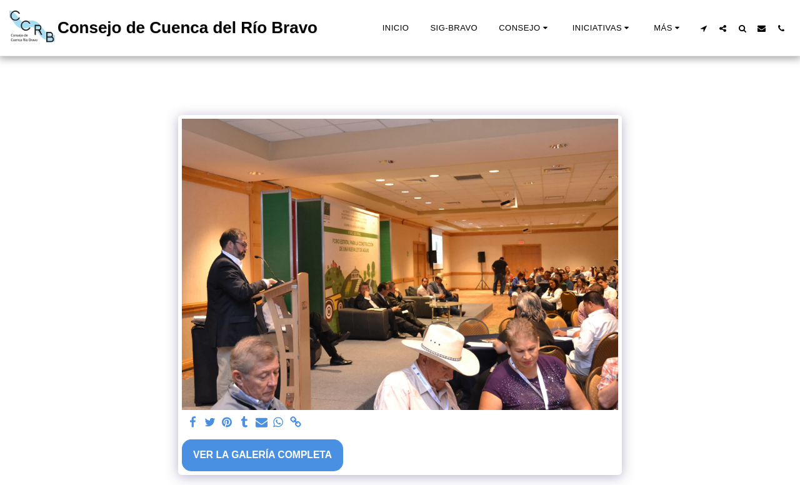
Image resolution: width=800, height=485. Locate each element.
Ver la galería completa (262, 454)
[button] (525, 28)
